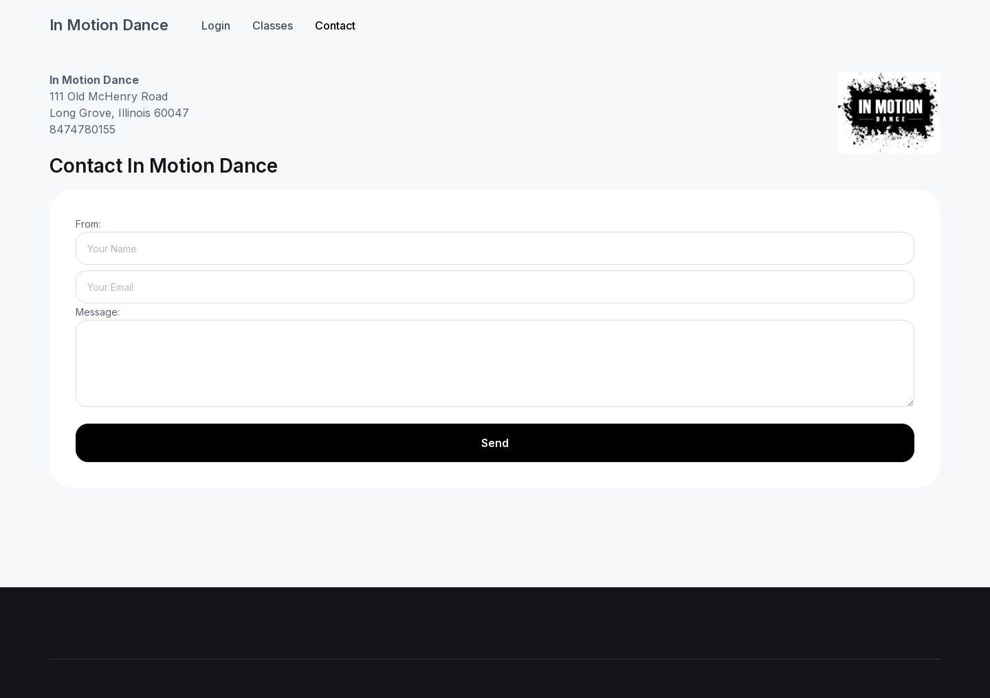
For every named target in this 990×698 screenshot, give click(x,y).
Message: (98, 312)
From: (88, 224)
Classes (272, 25)
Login (215, 25)
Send (495, 443)
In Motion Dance (109, 25)
